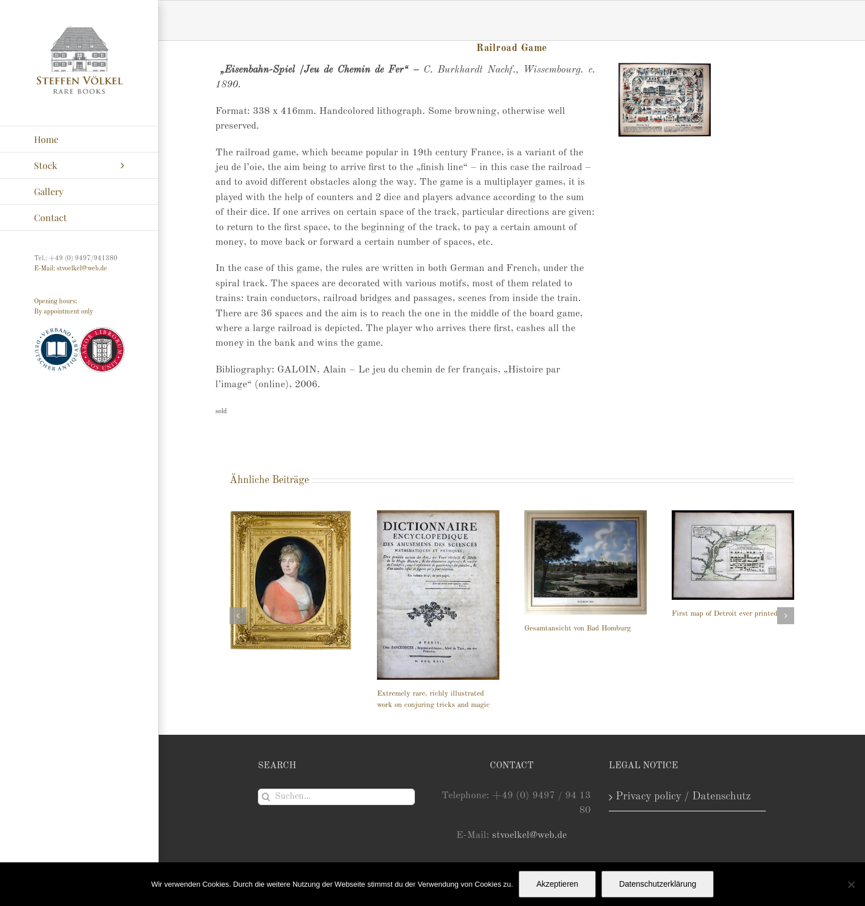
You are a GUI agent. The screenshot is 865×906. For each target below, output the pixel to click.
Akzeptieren (557, 883)
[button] (238, 615)
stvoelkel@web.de (529, 835)
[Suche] (266, 797)
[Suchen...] (336, 797)
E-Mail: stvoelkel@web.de (70, 268)
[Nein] (850, 884)
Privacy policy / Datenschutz (683, 796)
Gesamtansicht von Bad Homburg (577, 628)
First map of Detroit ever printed (725, 613)
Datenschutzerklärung (657, 883)
